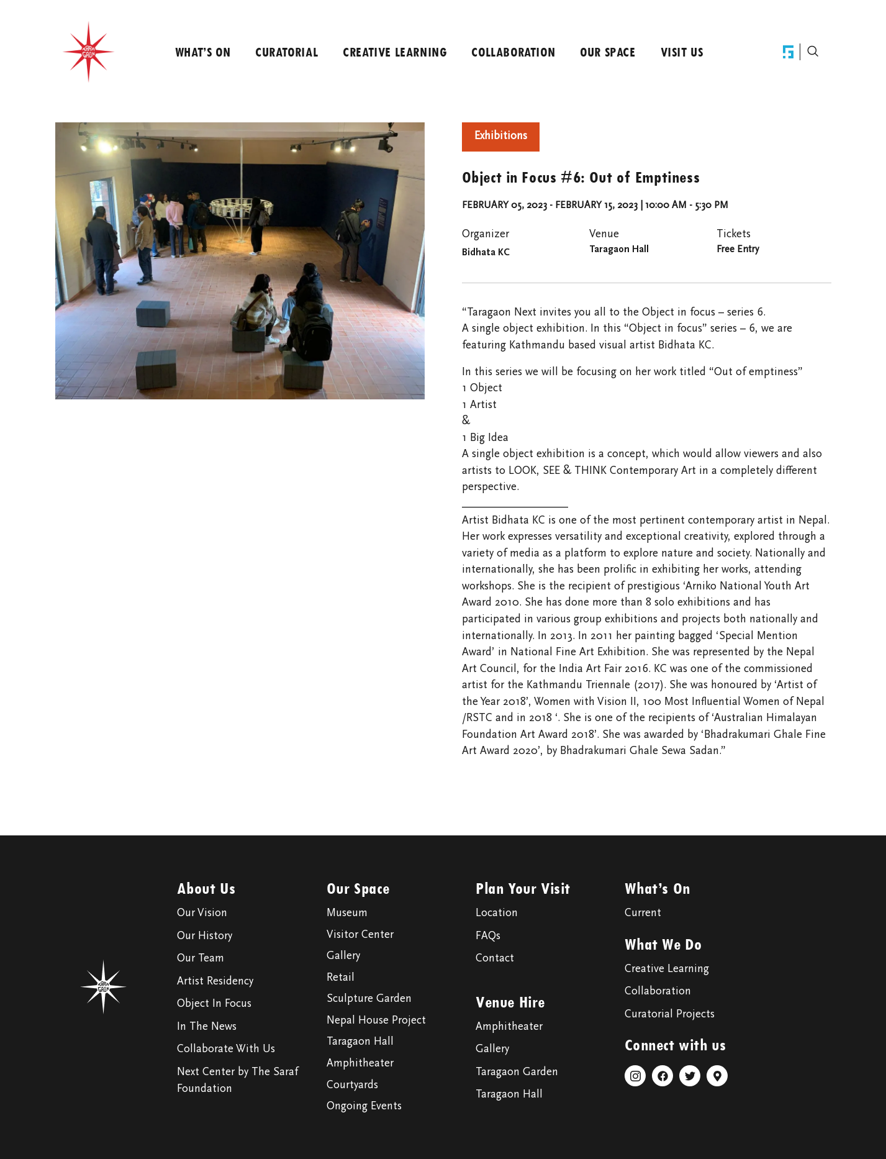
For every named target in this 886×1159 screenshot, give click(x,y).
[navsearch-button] (812, 52)
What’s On (202, 52)
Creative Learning (394, 52)
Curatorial (286, 52)
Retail (341, 978)
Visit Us (682, 52)
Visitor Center (360, 935)
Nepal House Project (376, 1021)
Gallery (343, 956)
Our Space (607, 52)
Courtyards (352, 1085)
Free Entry (737, 250)
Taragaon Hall (360, 1042)
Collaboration (513, 52)
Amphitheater (360, 1064)
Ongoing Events (364, 1106)
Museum (347, 913)
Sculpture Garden (369, 999)
